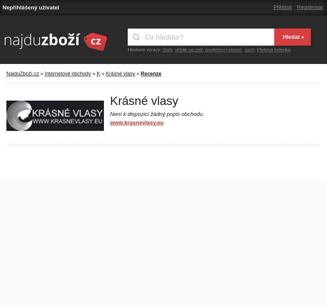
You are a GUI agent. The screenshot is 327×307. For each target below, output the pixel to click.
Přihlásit (283, 7)
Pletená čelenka (273, 49)
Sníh (167, 49)
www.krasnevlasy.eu (137, 122)
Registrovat (310, 7)
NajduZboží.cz (22, 74)
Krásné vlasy (120, 74)
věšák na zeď (189, 49)
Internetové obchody (68, 74)
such (249, 49)
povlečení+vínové (223, 49)
